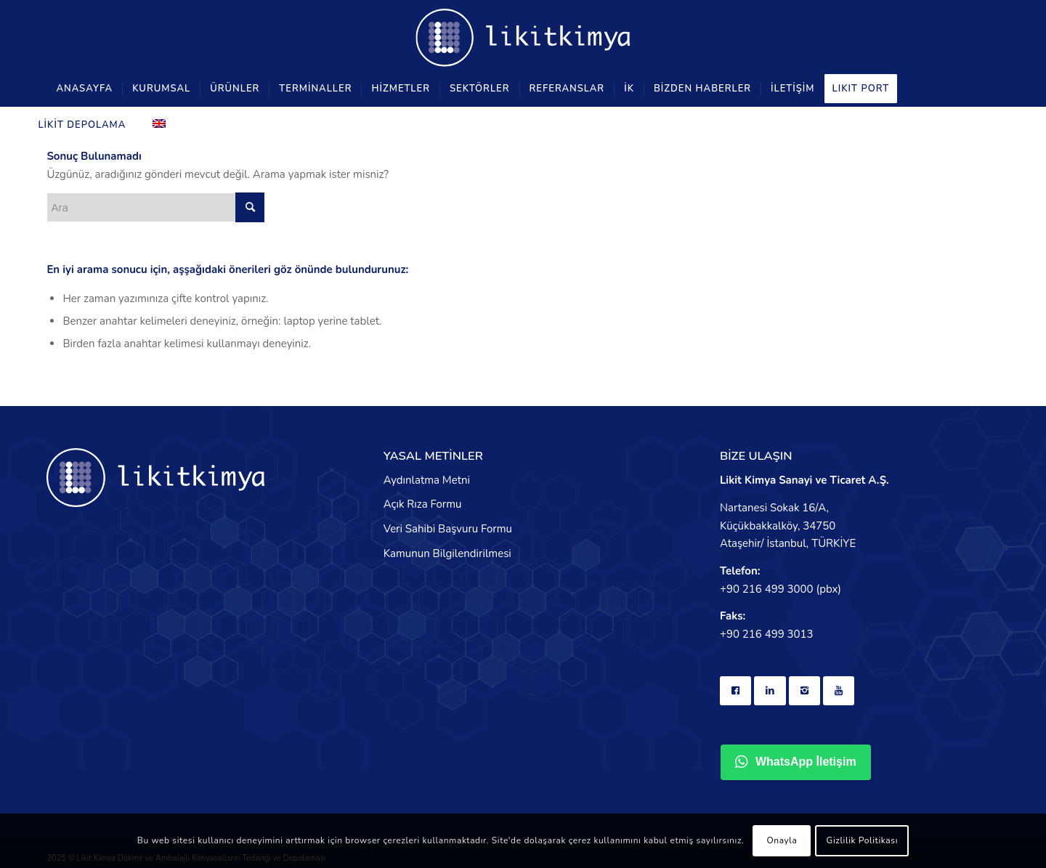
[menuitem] (84, 88)
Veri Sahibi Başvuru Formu (448, 529)
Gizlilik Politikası (862, 840)
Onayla (781, 840)
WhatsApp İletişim (795, 762)
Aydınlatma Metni (427, 480)
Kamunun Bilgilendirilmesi (447, 553)
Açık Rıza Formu (423, 504)
